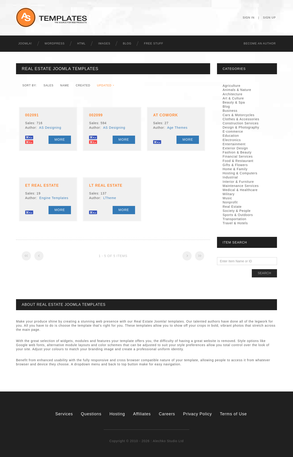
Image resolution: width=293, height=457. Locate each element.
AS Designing (50, 127)
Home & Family (235, 169)
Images (104, 43)
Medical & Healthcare (240, 190)
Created (83, 85)
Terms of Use (233, 414)
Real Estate (232, 206)
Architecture (233, 94)
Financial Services (238, 156)
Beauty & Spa (234, 102)
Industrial (230, 177)
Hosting (117, 414)
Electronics (232, 140)
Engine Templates (53, 198)
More (59, 139)
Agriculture (232, 86)
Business (230, 110)
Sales (48, 85)
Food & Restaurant (238, 161)
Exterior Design (235, 148)
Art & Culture (233, 98)
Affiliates (142, 414)
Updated (104, 85)
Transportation (235, 219)
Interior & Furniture (238, 181)
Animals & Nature (237, 90)
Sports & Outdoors (238, 215)
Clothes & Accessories (241, 119)
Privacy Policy (197, 414)
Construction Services (241, 123)
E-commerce (233, 131)
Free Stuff (153, 43)
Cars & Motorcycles (239, 115)
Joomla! (25, 43)
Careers (167, 414)
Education (231, 135)
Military (229, 194)
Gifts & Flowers (235, 165)
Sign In (249, 17)
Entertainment (234, 144)
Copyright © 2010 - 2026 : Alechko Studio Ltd (146, 441)
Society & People (237, 211)
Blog (127, 43)
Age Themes (177, 127)
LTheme (109, 198)
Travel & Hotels (235, 223)
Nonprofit (230, 202)
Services (64, 414)
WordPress (55, 43)
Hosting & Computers (240, 173)
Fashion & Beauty (237, 152)
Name (64, 85)
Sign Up (269, 17)
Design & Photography (241, 127)
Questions (91, 414)
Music (227, 198)
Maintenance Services (241, 186)
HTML (81, 43)
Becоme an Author (260, 43)
